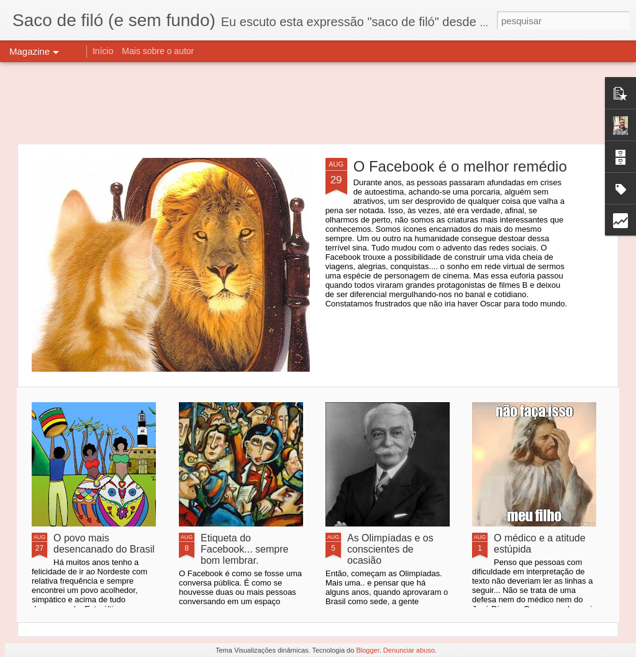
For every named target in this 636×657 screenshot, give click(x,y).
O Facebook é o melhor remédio (460, 166)
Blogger (367, 650)
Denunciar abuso (409, 650)
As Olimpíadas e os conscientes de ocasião (390, 549)
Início (103, 51)
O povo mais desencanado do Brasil (104, 543)
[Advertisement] (318, 103)
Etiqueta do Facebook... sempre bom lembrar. (244, 549)
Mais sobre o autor (158, 51)
